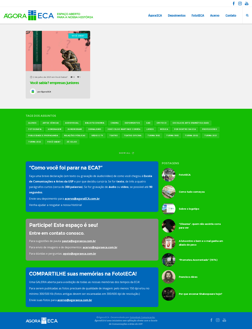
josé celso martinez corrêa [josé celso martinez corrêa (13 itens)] (124, 129)
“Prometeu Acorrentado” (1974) (198, 259)
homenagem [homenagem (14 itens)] (54, 129)
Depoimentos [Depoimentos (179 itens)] (132, 123)
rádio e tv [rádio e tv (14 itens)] (97, 135)
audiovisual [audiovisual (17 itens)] (72, 123)
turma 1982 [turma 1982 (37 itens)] (154, 135)
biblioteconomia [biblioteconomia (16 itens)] (94, 123)
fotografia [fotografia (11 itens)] (35, 129)
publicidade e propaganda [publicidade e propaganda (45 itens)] (43, 135)
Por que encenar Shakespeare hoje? (200, 293)
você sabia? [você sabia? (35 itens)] (54, 142)
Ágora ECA (44, 92)
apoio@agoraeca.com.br (79, 253)
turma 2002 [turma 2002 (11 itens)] (191, 135)
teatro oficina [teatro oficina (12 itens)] (132, 135)
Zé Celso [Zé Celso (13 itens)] (72, 142)
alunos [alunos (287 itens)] (32, 123)
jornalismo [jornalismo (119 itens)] (94, 129)
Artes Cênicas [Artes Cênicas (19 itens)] (51, 123)
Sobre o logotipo (189, 208)
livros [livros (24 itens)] (150, 129)
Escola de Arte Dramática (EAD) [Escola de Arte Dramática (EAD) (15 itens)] (191, 123)
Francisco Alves (188, 276)
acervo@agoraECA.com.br (82, 198)
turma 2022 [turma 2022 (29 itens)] (34, 142)
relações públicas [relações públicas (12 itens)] (74, 135)
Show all (126, 153)
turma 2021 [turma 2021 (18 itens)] (210, 135)
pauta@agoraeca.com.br (79, 241)
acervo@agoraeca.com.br (100, 247)
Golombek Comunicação (142, 317)
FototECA (185, 174)
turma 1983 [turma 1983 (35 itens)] (172, 135)
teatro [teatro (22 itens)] (113, 135)
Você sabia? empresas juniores (54, 83)
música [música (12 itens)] (164, 129)
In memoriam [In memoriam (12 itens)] (75, 129)
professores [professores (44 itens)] (209, 129)
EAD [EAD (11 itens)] (148, 123)
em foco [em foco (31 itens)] (161, 123)
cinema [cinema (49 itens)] (115, 123)
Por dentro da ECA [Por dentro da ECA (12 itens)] (185, 129)
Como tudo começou (192, 191)
